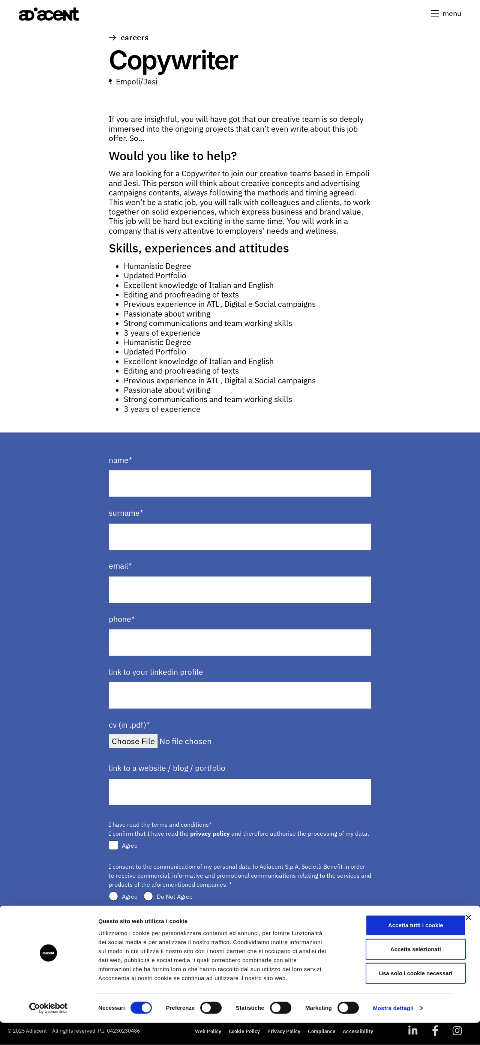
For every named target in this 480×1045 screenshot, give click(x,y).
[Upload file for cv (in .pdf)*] (193, 741)
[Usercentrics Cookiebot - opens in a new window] (48, 1030)
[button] (445, 13)
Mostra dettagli (393, 1030)
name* (120, 460)
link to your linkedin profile (156, 672)
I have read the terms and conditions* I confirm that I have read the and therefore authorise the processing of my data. (239, 829)
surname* (126, 513)
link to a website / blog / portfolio (167, 768)
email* (120, 566)
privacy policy (210, 833)
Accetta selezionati (398, 971)
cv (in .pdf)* (129, 725)
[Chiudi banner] (468, 939)
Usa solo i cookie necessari (398, 995)
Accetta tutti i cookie (398, 947)
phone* (122, 619)
